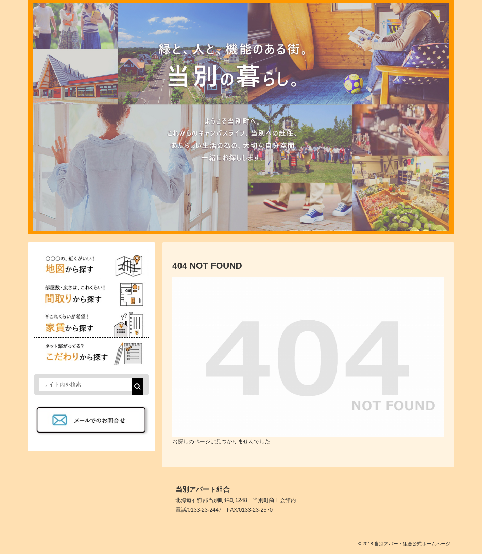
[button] (137, 386)
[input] (91, 384)
